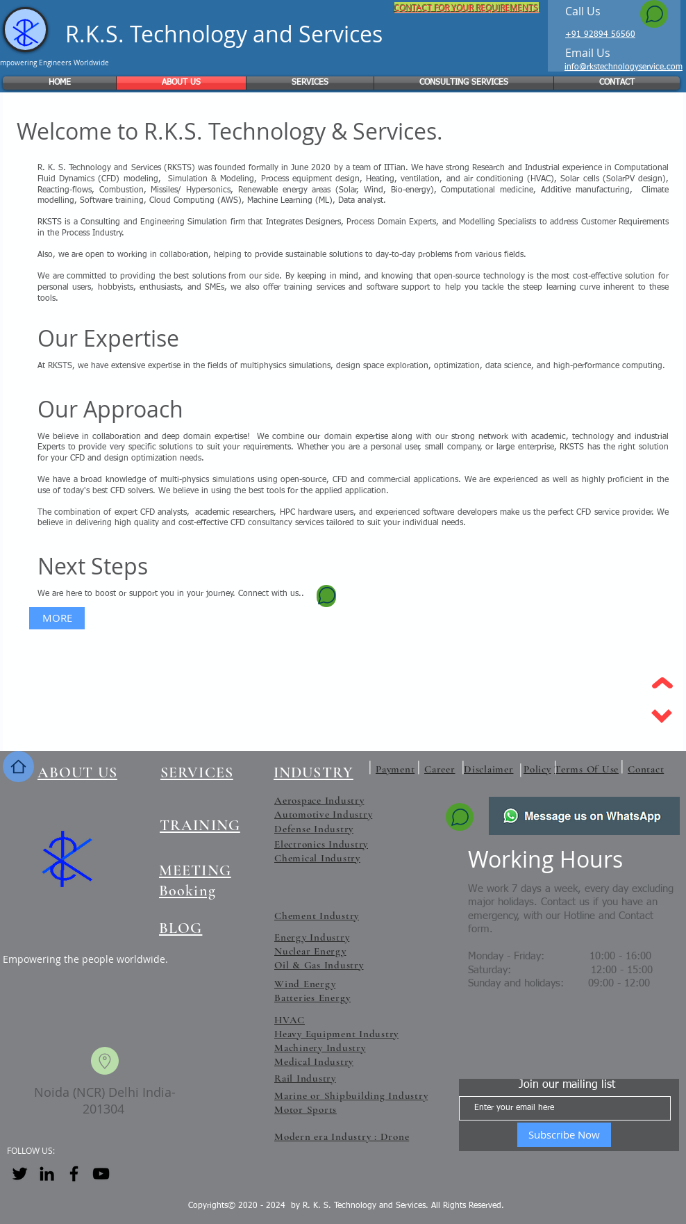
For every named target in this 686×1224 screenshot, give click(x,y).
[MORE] (57, 618)
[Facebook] (74, 1174)
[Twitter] (20, 1174)
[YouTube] (101, 1174)
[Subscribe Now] (564, 1135)
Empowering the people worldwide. (85, 959)
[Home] (18, 766)
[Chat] (654, 14)
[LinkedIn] (47, 1174)
